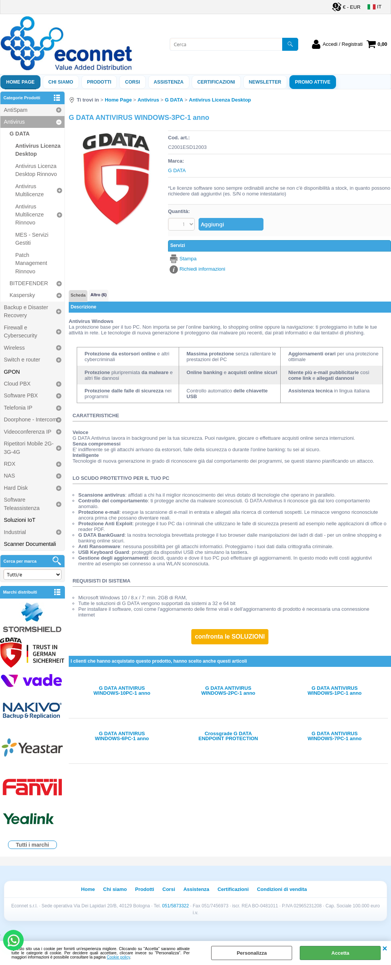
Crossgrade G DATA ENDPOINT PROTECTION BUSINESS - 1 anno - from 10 (228, 736)
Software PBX (21, 395)
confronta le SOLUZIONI (230, 636)
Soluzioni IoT (20, 520)
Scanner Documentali (30, 544)
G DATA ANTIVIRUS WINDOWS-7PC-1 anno (335, 736)
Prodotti (99, 82)
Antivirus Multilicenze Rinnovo (29, 214)
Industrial (15, 532)
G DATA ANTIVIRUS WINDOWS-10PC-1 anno (122, 691)
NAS (9, 476)
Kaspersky (22, 295)
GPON (12, 372)
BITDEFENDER (29, 283)
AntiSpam (15, 110)
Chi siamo (60, 82)
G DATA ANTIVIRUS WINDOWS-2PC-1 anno (228, 691)
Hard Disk (16, 488)
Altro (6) (98, 294)
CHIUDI (384, 948)
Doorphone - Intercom (30, 419)
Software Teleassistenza (22, 504)
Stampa (188, 258)
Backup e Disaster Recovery (26, 311)
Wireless (14, 348)
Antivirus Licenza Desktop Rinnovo (36, 170)
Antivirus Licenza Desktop (37, 150)
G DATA (20, 134)
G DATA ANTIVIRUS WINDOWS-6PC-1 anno (122, 736)
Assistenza (196, 889)
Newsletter (265, 82)
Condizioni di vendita (282, 889)
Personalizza (252, 953)
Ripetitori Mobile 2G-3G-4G (28, 448)
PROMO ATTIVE (313, 82)
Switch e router (22, 360)
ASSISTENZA (169, 82)
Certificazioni (216, 82)
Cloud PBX (17, 384)
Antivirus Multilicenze (29, 190)
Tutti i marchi (32, 845)
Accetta (340, 953)
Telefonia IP (18, 408)
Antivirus (14, 122)
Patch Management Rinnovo (31, 263)
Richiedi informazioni (202, 269)
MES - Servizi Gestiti (31, 239)
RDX (9, 464)
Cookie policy (118, 957)
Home (88, 889)
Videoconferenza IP (28, 432)
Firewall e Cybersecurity (20, 331)
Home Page (20, 82)
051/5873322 (175, 906)
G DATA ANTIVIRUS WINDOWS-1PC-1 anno (335, 691)
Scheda (78, 295)
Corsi (132, 82)
